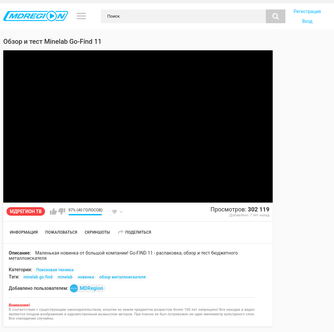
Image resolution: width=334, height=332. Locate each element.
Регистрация (307, 11)
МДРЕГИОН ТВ (26, 211)
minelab (65, 277)
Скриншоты (97, 232)
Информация (24, 232)
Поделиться (138, 232)
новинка (86, 277)
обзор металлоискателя (122, 277)
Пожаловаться (61, 232)
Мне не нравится (61, 211)
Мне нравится (53, 211)
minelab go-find (38, 277)
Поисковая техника (55, 270)
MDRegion (86, 288)
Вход (307, 21)
